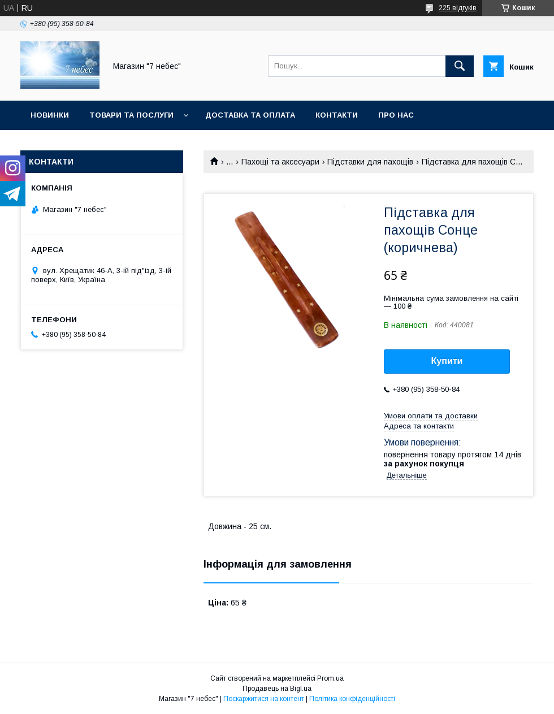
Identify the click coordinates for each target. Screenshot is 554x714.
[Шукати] (459, 66)
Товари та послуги (131, 115)
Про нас (396, 115)
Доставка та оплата (250, 115)
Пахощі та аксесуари (280, 161)
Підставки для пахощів (370, 161)
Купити (447, 361)
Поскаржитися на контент (263, 699)
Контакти (336, 115)
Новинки (50, 115)
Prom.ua (330, 678)
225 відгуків (458, 8)
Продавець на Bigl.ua (277, 689)
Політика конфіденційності (352, 699)
